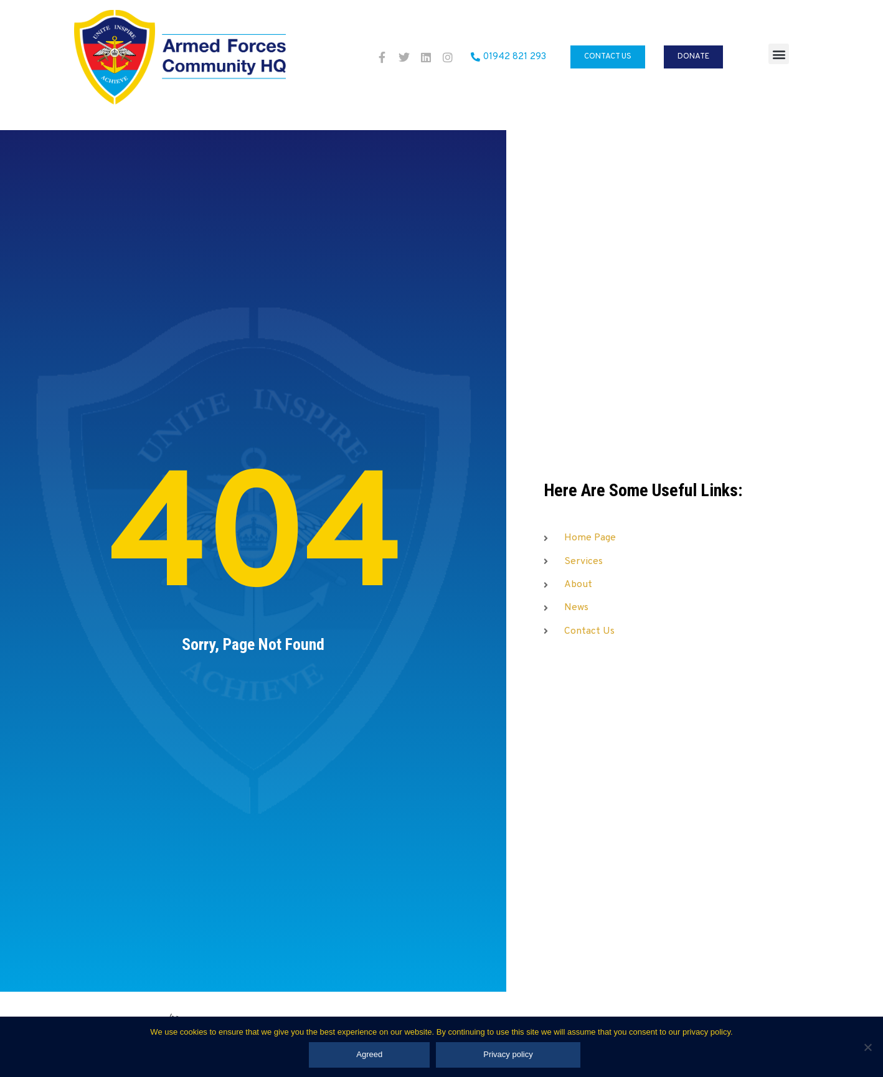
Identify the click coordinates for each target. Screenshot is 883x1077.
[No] (867, 1047)
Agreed (369, 1054)
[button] (778, 54)
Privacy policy (507, 1054)
